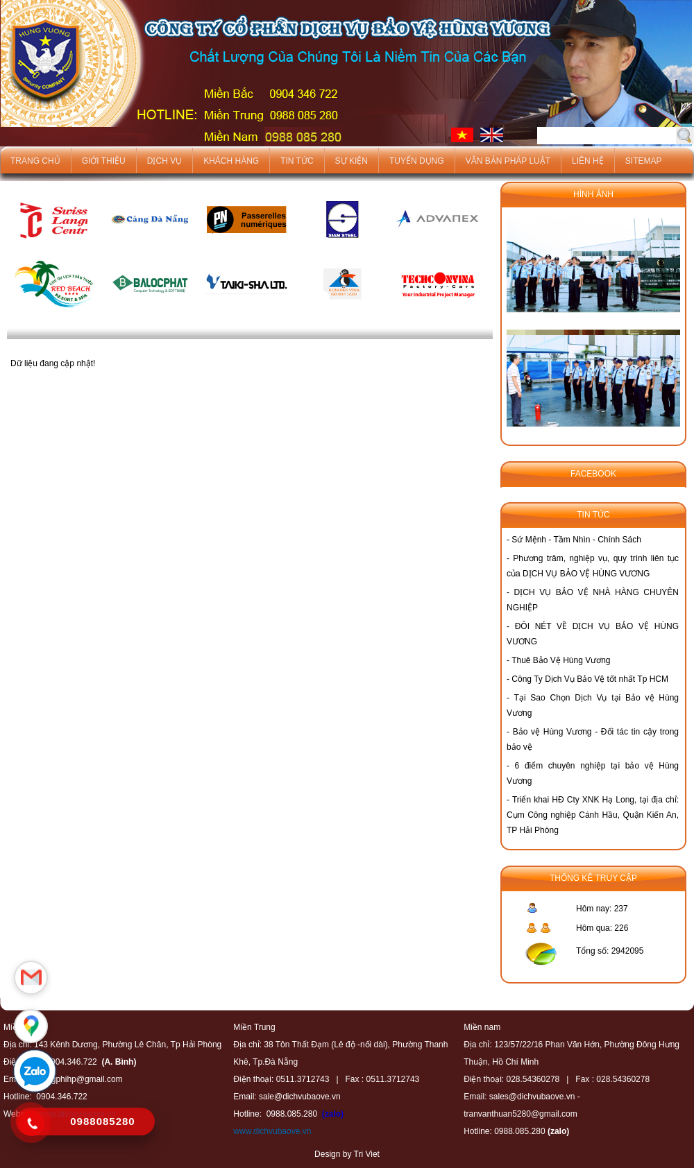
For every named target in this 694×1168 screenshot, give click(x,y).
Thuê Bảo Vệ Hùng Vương (560, 660)
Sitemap (643, 161)
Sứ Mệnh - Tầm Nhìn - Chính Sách (576, 539)
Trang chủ (35, 161)
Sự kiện (351, 161)
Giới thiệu (104, 161)
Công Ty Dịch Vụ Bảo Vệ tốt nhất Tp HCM (589, 679)
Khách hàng (231, 161)
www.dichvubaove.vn (272, 1131)
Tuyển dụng (416, 161)
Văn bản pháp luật (508, 161)
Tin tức (296, 161)
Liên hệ (588, 161)
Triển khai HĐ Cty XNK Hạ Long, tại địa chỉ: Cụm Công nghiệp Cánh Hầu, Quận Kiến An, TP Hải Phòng (593, 815)
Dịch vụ (164, 161)
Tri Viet (367, 1154)
